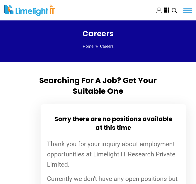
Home (88, 46)
